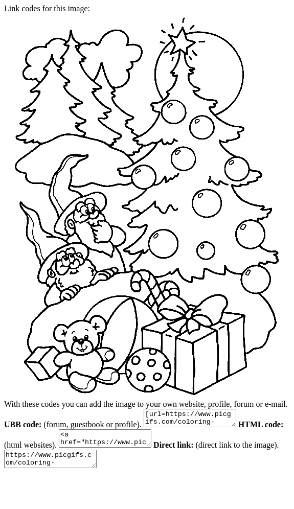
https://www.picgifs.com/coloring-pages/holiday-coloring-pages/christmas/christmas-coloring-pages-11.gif (82, 466)
